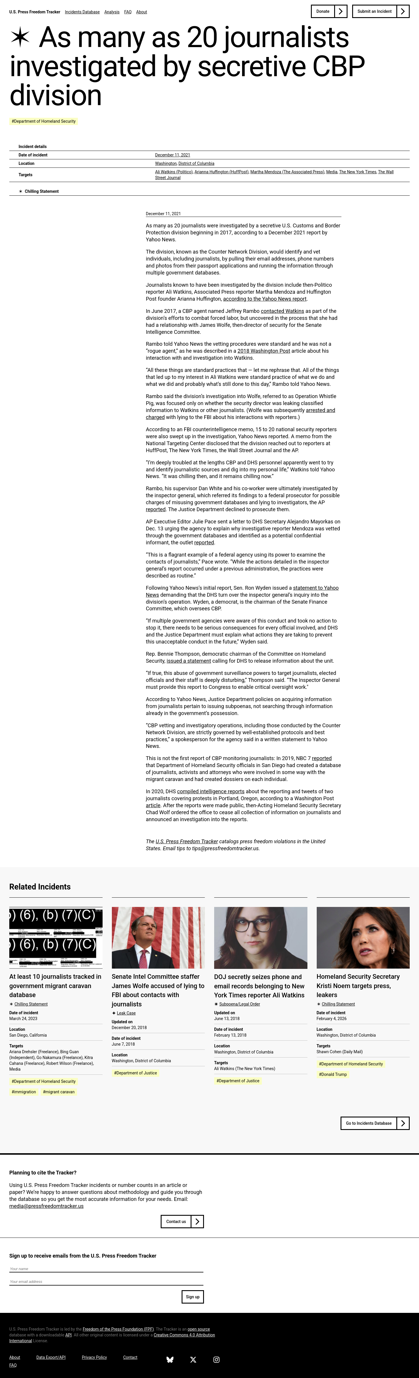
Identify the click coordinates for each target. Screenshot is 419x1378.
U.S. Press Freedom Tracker (34, 12)
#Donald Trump (333, 1074)
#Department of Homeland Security (44, 121)
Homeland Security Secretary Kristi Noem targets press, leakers (358, 986)
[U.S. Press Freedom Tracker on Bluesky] (169, 1360)
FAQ (128, 12)
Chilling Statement (42, 191)
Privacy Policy (94, 1357)
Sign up (193, 1297)
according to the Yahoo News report (265, 299)
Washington (166, 163)
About (141, 12)
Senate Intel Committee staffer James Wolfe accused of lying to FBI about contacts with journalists (158, 990)
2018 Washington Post (264, 351)
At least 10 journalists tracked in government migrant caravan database (55, 986)
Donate (323, 11)
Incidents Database (82, 12)
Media (332, 172)
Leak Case (126, 1013)
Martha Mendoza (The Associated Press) (287, 172)
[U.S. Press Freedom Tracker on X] (193, 1360)
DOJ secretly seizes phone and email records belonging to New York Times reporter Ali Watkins (259, 986)
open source (199, 1329)
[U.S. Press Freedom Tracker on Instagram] (216, 1360)
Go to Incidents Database (369, 1123)
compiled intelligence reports (211, 791)
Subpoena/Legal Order (239, 1004)
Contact (130, 1357)
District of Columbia (196, 163)
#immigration (24, 1092)
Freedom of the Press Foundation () (118, 1329)
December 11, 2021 (172, 155)
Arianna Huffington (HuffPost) (221, 172)
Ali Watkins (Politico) (174, 172)
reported (156, 509)
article (153, 805)
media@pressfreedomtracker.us (46, 1206)
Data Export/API (50, 1357)
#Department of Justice (135, 1073)
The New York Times (357, 172)
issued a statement (189, 661)
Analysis (111, 12)
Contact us (176, 1221)
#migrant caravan (59, 1092)
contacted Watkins (282, 311)
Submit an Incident (375, 11)
